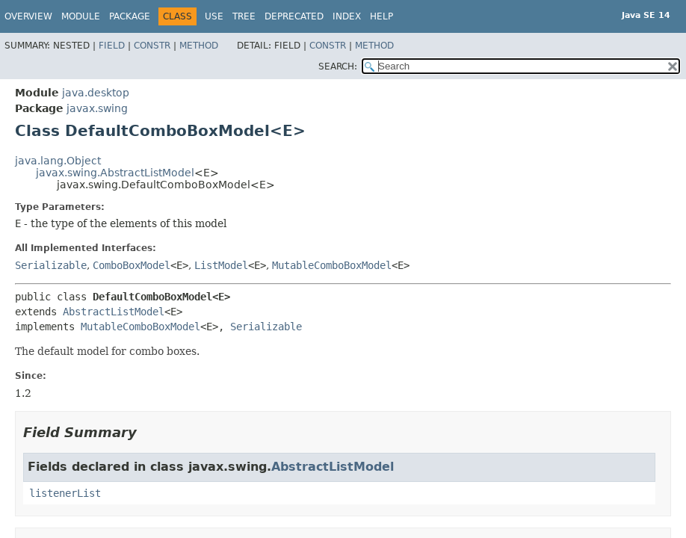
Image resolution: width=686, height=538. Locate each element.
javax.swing (97, 108)
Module (80, 16)
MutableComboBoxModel (332, 265)
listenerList (65, 493)
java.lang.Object (58, 161)
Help (381, 16)
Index (347, 16)
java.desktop (95, 93)
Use (214, 16)
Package (129, 16)
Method (198, 45)
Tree (244, 16)
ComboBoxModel (131, 265)
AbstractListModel (113, 312)
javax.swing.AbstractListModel (115, 173)
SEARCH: (337, 66)
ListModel (221, 265)
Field (112, 45)
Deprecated (294, 16)
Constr (152, 45)
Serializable (51, 265)
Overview (28, 16)
